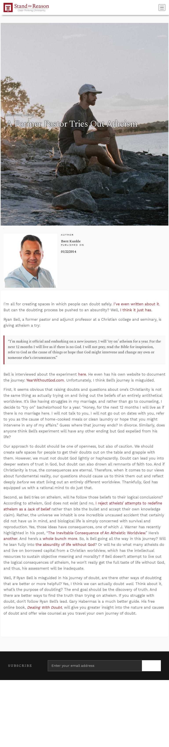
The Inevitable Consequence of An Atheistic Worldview (96, 533)
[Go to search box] (157, 7)
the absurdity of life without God (65, 544)
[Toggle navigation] (161, 7)
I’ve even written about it (136, 304)
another (10, 538)
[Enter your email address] (95, 665)
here (82, 374)
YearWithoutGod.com (45, 380)
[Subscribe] (151, 665)
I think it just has (135, 310)
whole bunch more (60, 538)
